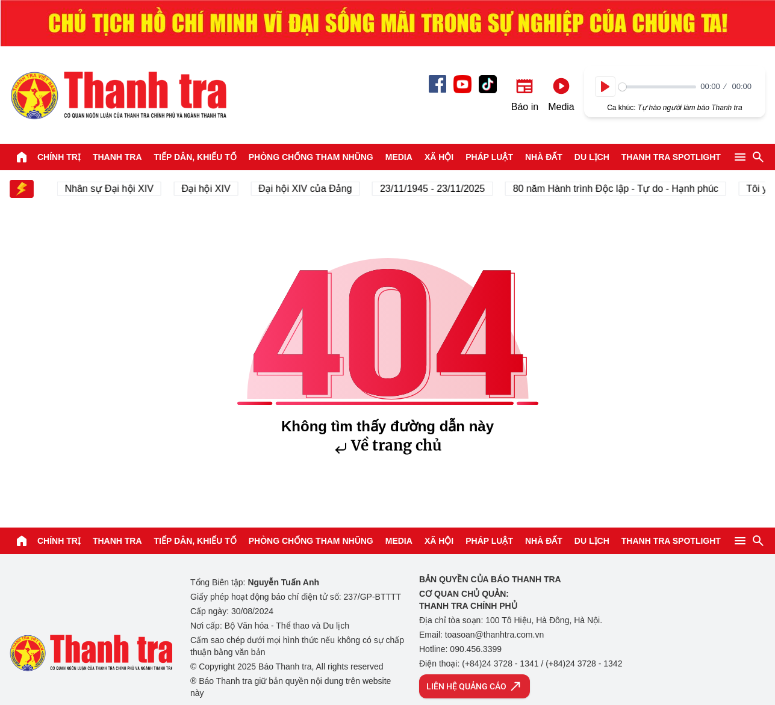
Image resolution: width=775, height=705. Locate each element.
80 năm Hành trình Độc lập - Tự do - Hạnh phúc (618, 188)
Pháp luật (489, 157)
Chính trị (59, 157)
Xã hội (439, 157)
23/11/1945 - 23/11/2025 (435, 188)
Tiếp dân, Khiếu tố (195, 157)
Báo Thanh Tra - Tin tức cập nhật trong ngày (118, 95)
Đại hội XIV (209, 188)
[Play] (605, 86)
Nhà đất (543, 157)
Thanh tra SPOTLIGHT (671, 157)
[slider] (657, 87)
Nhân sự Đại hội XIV (112, 188)
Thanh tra (117, 157)
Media (398, 157)
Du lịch (591, 157)
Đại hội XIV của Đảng (308, 188)
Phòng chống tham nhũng (311, 157)
